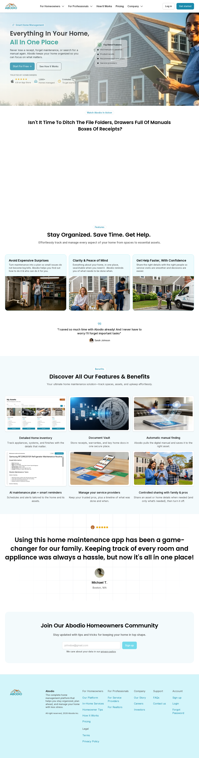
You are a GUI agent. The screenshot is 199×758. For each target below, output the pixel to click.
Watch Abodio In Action (99, 112)
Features (99, 227)
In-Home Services (93, 703)
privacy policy (108, 651)
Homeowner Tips (92, 709)
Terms (86, 735)
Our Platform (90, 697)
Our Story (140, 697)
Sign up (129, 645)
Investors (139, 709)
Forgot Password (178, 711)
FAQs (156, 697)
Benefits (99, 369)
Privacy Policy (90, 741)
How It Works (90, 715)
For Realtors (115, 707)
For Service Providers (115, 699)
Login (175, 703)
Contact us (159, 703)
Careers (138, 703)
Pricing (86, 721)
